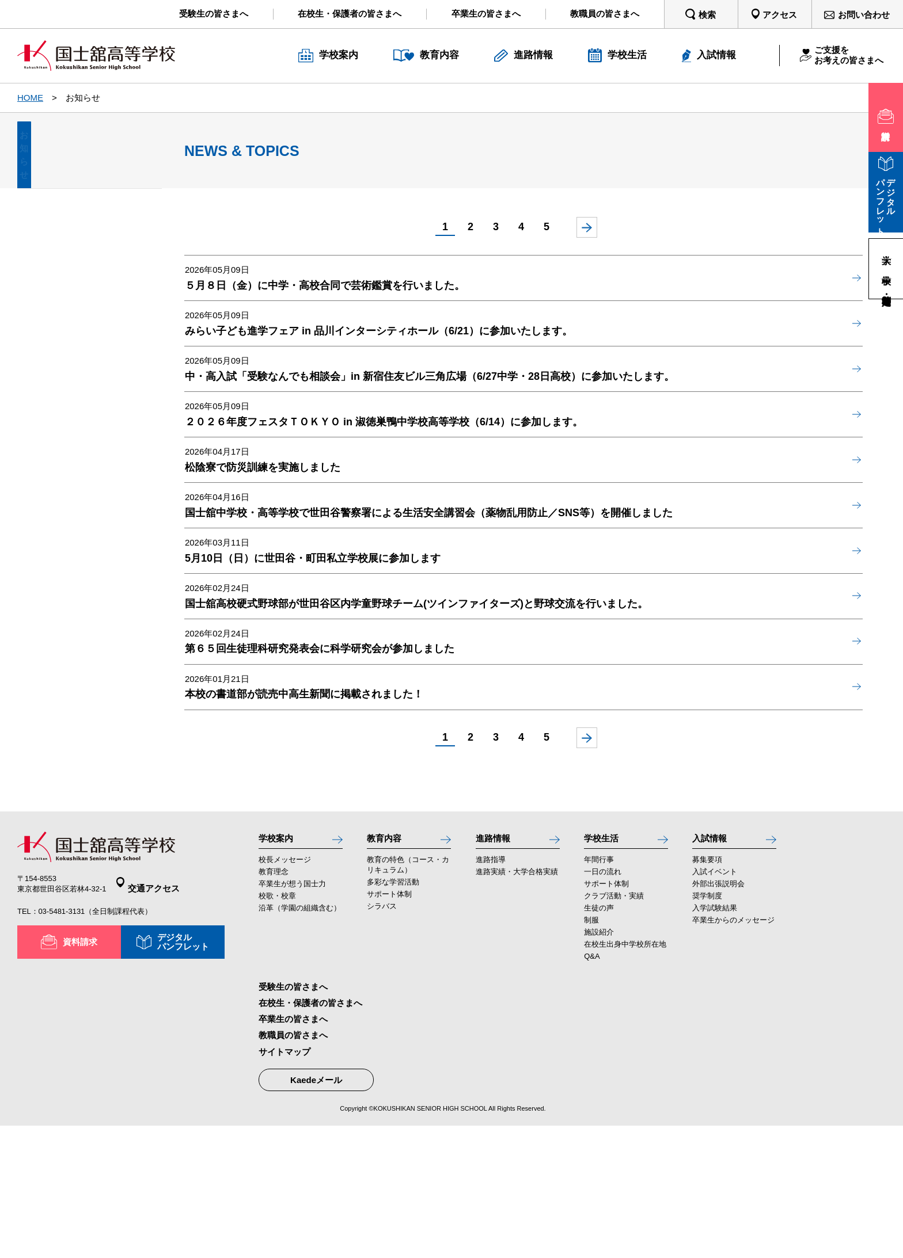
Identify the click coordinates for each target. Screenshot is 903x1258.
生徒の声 (599, 1039)
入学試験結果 (714, 1039)
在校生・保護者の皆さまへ (310, 1135)
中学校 (886, 268)
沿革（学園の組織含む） (300, 1039)
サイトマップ (284, 1183)
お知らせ (89, 167)
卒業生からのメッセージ (733, 1051)
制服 (591, 1051)
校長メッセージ (285, 991)
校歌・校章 (277, 1027)
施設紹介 (599, 1064)
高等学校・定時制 (886, 289)
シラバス (382, 1038)
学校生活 (604, 967)
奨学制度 (707, 1027)
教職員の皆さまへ (293, 1167)
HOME (30, 97)
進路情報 (496, 967)
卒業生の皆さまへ (293, 1151)
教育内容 (387, 967)
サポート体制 (389, 1025)
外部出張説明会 (718, 1015)
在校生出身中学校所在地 (625, 1076)
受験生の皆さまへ (293, 1119)
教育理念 (274, 1003)
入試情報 (713, 967)
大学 (886, 248)
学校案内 (279, 967)
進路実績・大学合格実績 (517, 1003)
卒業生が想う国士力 (292, 1015)
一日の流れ (602, 1003)
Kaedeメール (316, 1212)
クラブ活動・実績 (614, 1027)
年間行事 (599, 991)
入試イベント (714, 1003)
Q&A (592, 1088)
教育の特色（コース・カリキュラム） (408, 996)
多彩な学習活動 (393, 1013)
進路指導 (491, 991)
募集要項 (707, 991)
